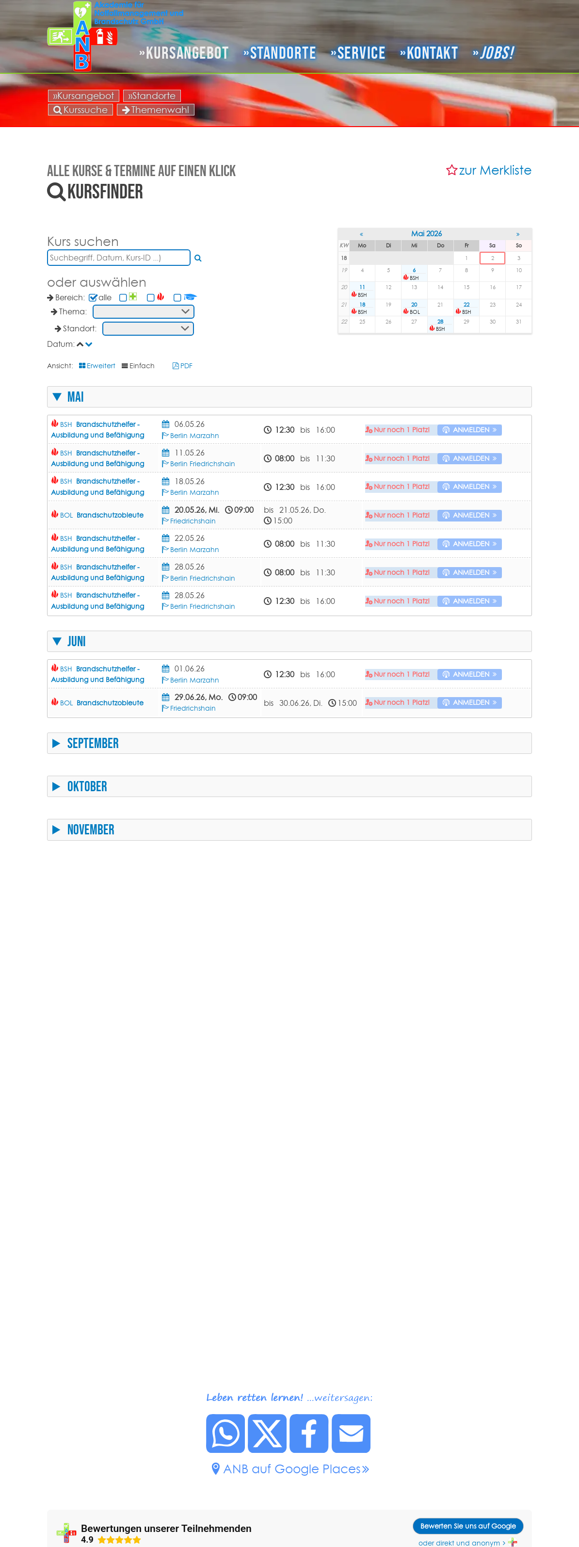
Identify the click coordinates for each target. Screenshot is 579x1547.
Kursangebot (187, 53)
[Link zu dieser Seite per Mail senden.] (351, 1450)
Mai (75, 397)
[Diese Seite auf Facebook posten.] (309, 1450)
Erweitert (101, 366)
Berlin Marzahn (194, 435)
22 (466, 305)
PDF (186, 366)
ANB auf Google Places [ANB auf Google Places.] (292, 1468)
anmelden (471, 430)
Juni (76, 641)
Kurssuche (80, 109)
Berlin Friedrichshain (202, 464)
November (90, 829)
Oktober (87, 786)
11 (362, 287)
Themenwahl (155, 109)
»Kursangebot (83, 95)
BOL (102, 515)
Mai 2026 (426, 233)
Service (362, 53)
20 (414, 305)
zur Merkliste (495, 170)
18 (362, 305)
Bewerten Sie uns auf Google (468, 1526)
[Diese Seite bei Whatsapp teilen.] (226, 1450)
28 (440, 322)
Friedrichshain (193, 521)
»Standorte (152, 95)
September (93, 743)
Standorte (283, 53)
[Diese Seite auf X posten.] (268, 1450)
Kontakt (433, 53)
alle (105, 297)
